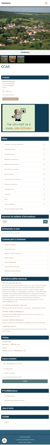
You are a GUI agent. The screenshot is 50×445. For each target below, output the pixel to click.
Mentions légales (25, 437)
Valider (25, 381)
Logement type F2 (9, 326)
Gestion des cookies (25, 442)
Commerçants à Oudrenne (12, 179)
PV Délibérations (9, 154)
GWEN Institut (8, 258)
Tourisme (7, 194)
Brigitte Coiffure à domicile (12, 253)
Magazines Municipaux (11, 159)
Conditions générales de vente (25, 439)
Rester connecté (10, 373)
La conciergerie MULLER (11, 266)
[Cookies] (4, 440)
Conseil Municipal (9, 149)
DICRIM (6, 422)
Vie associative (9, 174)
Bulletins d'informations (11, 164)
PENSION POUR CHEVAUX (12, 271)
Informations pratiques (11, 169)
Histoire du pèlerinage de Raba (13, 209)
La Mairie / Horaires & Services (13, 144)
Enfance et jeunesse (10, 184)
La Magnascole (9, 189)
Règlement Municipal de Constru (14, 400)
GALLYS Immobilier (10, 244)
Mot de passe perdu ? (16, 377)
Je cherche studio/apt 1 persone (14, 305)
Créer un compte (6, 377)
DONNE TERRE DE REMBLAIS (13, 311)
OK (45, 221)
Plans (6, 199)
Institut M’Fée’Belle (10, 262)
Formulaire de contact (10, 99)
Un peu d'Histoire (9, 204)
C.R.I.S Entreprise (9, 249)
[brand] (6, 3)
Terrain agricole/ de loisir (11, 283)
